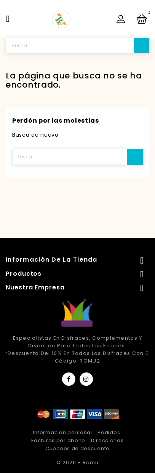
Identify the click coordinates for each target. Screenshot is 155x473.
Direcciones (107, 440)
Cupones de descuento (77, 448)
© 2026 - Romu (77, 462)
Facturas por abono (58, 440)
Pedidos (108, 432)
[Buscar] (77, 45)
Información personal (62, 432)
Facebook (68, 379)
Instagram (86, 379)
